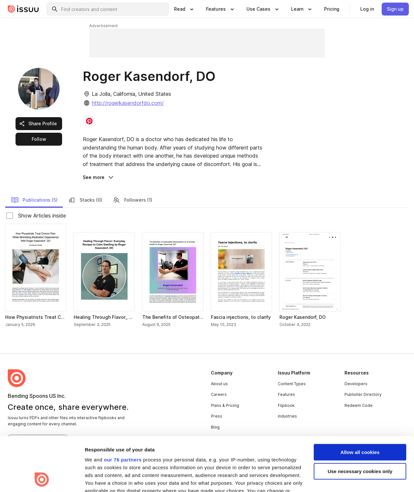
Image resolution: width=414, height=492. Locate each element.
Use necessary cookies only (360, 420)
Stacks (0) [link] (85, 200)
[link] (331, 9)
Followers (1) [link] (132, 200)
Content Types (292, 383)
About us (219, 383)
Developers (355, 383)
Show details (100, 479)
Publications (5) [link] (34, 200)
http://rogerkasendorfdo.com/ (128, 103)
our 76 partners (123, 409)
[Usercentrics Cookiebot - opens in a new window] (42, 479)
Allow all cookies (360, 402)
